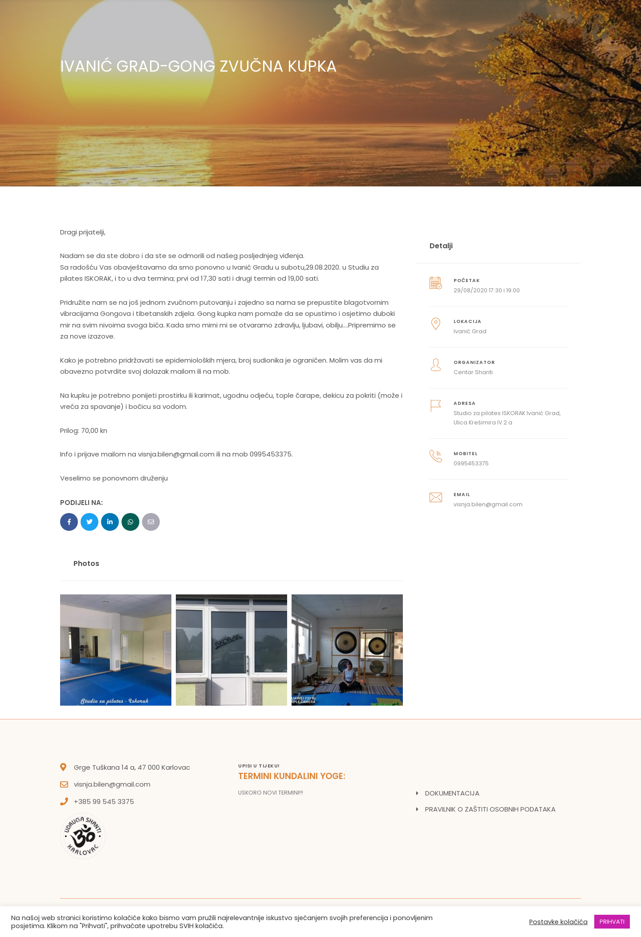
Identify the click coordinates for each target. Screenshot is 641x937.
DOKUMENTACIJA (452, 793)
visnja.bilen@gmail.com (112, 784)
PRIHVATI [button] (612, 921)
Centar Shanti (473, 372)
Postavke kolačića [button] (558, 922)
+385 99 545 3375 (104, 801)
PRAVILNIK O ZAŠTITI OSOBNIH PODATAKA (490, 809)
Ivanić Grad (470, 331)
